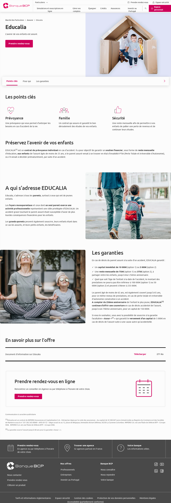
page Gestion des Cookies (72, 277)
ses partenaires (82, 232)
